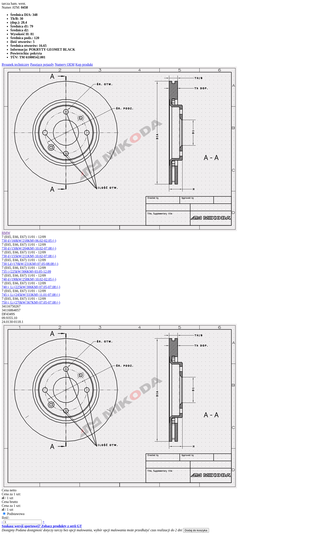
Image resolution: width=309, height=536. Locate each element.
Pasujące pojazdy (42, 64)
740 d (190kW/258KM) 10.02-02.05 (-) (29, 279)
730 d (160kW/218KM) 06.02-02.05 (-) (29, 240)
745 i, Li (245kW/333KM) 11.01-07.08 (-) (31, 295)
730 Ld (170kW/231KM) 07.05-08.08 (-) (30, 264)
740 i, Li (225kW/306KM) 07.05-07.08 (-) (31, 287)
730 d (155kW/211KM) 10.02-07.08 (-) (29, 256)
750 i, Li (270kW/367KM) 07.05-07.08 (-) (31, 302)
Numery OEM (64, 64)
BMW (6, 233)
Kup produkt (84, 64)
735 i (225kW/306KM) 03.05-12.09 (26, 271)
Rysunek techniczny (15, 64)
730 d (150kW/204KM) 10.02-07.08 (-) (29, 248)
